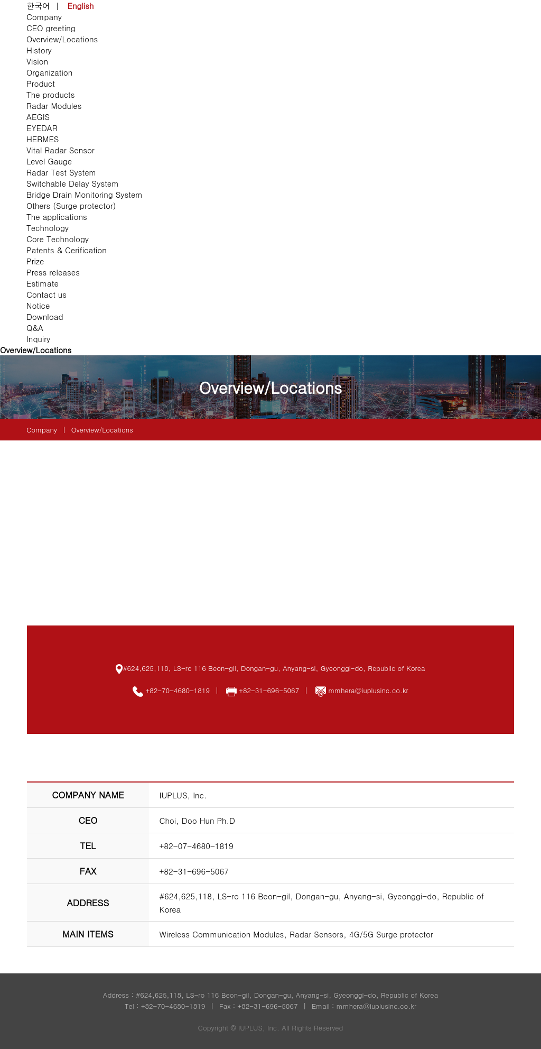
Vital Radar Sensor (60, 149)
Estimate (42, 283)
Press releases (53, 272)
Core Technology (57, 238)
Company (44, 16)
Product (40, 83)
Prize (35, 260)
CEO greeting (51, 27)
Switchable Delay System (72, 183)
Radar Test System (61, 172)
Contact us (46, 294)
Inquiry (38, 338)
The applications (56, 216)
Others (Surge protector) (71, 205)
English (81, 5)
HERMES (42, 138)
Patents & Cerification (66, 249)
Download (44, 316)
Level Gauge (49, 161)
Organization (49, 72)
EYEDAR (42, 127)
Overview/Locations (62, 38)
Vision (37, 61)
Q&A (34, 327)
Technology (47, 227)
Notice (38, 305)
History (39, 50)
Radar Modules (53, 105)
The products (50, 94)
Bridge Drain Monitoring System (84, 194)
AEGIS (38, 116)
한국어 (38, 5)
